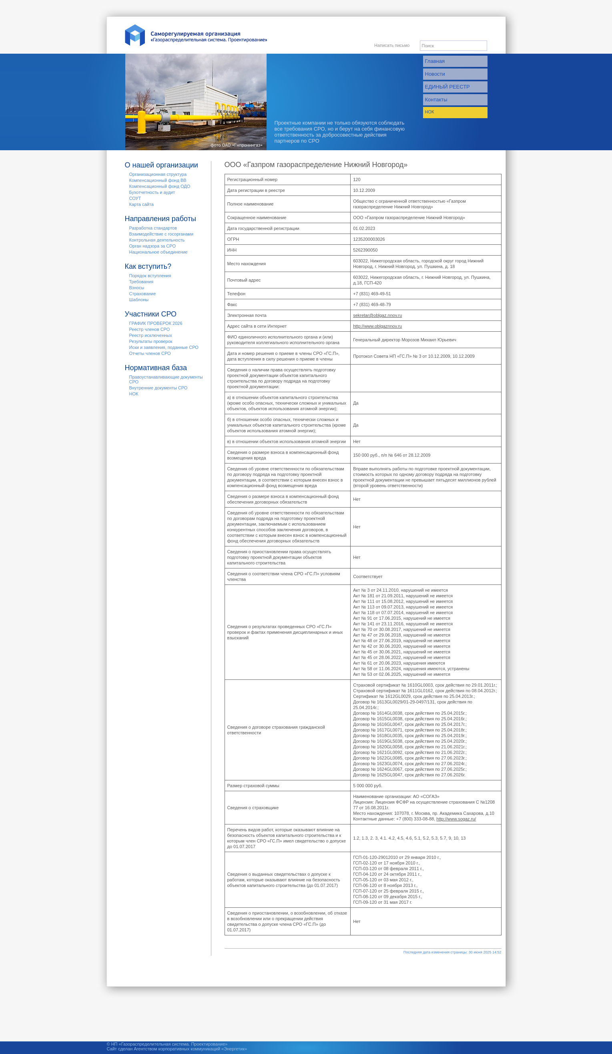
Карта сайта (141, 204)
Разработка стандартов (153, 228)
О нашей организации (161, 165)
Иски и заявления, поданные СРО (164, 347)
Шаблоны (139, 299)
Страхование (142, 293)
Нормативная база (156, 368)
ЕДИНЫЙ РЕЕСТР (447, 87)
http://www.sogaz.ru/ (456, 818)
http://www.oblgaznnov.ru (377, 326)
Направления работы (160, 219)
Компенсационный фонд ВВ (158, 180)
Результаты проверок (151, 341)
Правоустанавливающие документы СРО (166, 379)
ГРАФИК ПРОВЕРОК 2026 (156, 323)
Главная (435, 61)
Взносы (136, 287)
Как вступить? (148, 266)
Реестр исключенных (150, 335)
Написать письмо (391, 45)
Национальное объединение (158, 252)
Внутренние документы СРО (158, 387)
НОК (429, 111)
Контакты (436, 100)
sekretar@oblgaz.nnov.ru (377, 315)
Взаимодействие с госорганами (161, 234)
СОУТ (135, 198)
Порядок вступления (150, 275)
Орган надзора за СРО (152, 246)
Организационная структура (158, 174)
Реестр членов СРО (149, 329)
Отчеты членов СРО (150, 353)
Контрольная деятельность (157, 240)
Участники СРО (151, 314)
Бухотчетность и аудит (152, 192)
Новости (435, 74)
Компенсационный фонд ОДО (160, 186)
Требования (141, 281)
